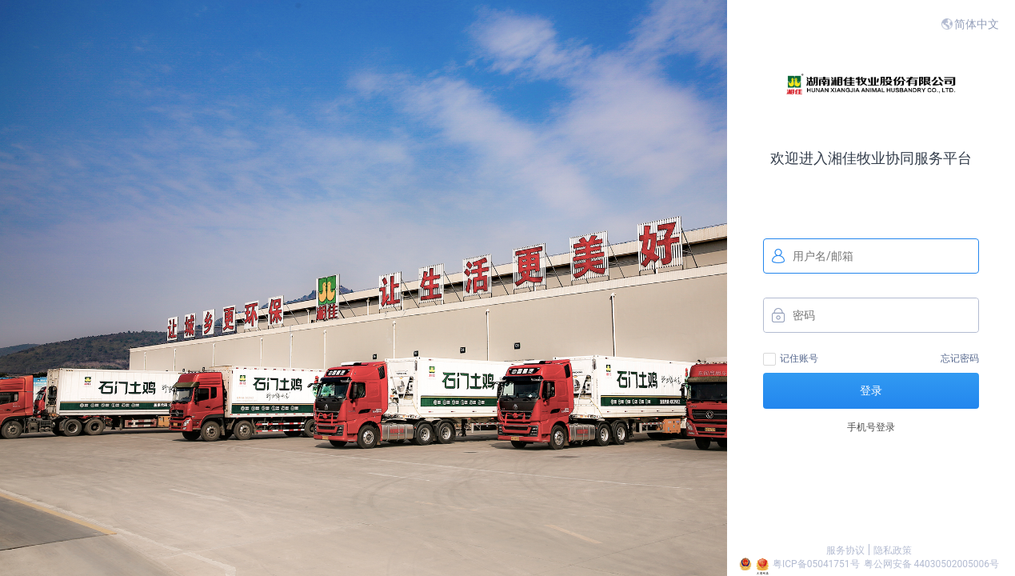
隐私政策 (892, 550)
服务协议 (845, 550)
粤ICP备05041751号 (816, 564)
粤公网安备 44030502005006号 (931, 564)
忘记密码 (960, 358)
